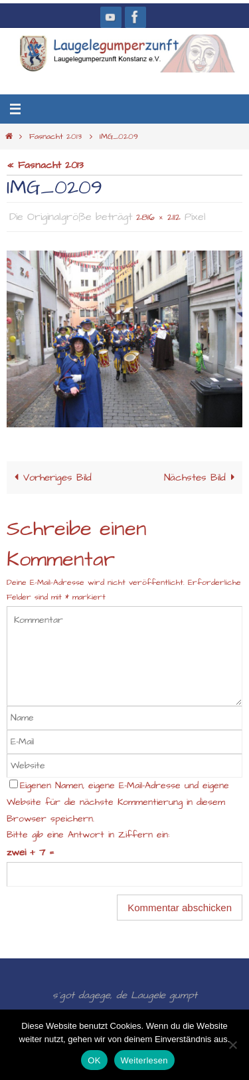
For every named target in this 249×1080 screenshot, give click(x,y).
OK (94, 1060)
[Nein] (232, 1044)
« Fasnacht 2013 (45, 165)
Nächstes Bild (202, 478)
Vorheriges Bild (50, 478)
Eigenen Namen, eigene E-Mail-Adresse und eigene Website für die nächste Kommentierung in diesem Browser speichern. (118, 802)
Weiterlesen (144, 1060)
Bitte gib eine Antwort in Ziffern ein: (88, 834)
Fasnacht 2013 (55, 136)
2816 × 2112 (158, 217)
